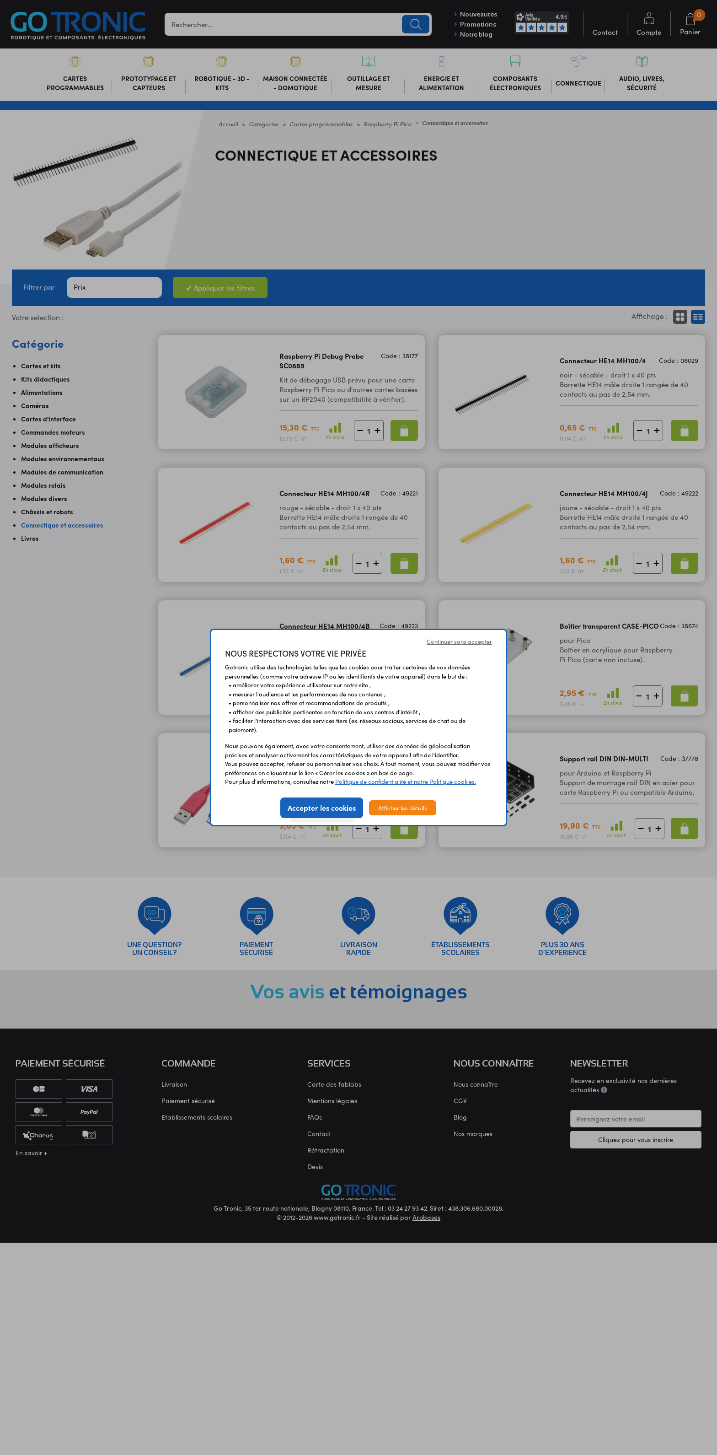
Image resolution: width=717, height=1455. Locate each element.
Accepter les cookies (322, 808)
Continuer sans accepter (459, 641)
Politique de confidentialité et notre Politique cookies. (405, 781)
